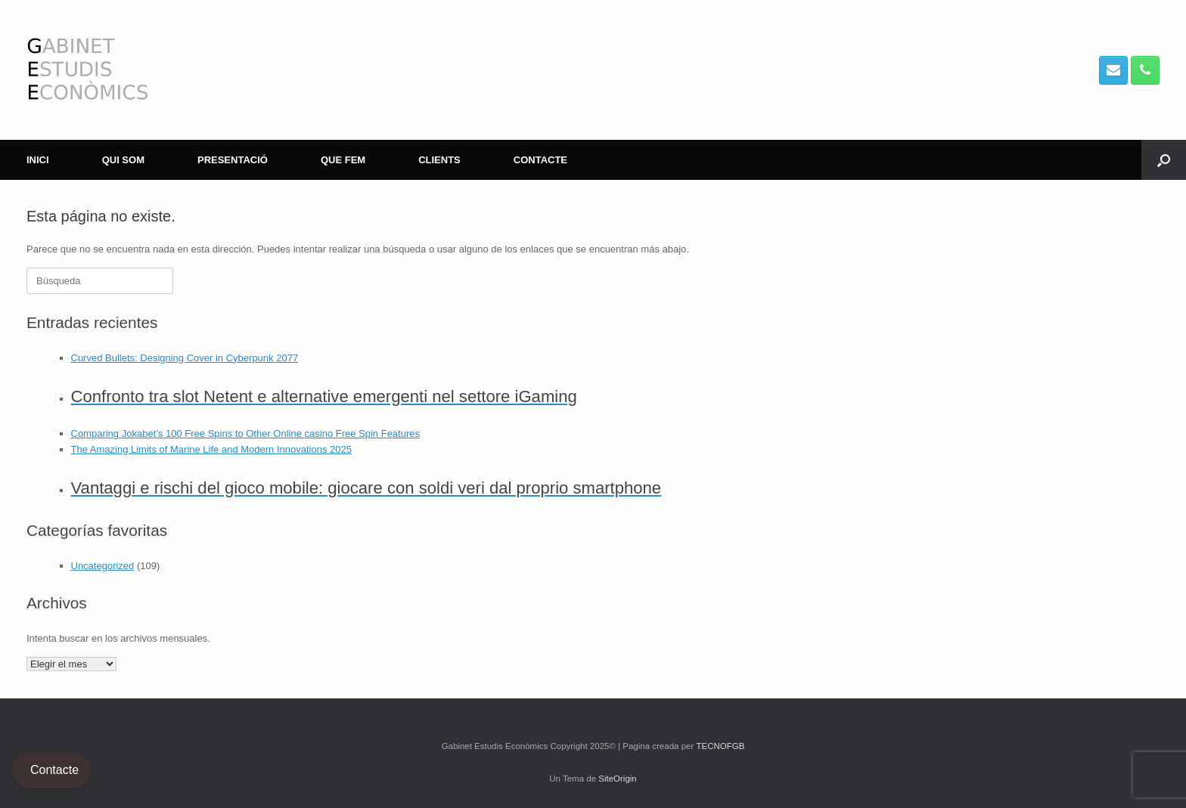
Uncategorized (103, 565)
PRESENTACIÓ (232, 160)
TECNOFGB (720, 746)
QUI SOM (123, 160)
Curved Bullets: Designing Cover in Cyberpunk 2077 (185, 358)
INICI (37, 160)
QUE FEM (343, 160)
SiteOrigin (617, 778)
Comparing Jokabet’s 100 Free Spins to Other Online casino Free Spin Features (246, 433)
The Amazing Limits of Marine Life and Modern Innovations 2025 (211, 449)
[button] (1163, 160)
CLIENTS (439, 160)
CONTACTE (540, 160)
